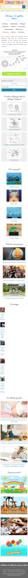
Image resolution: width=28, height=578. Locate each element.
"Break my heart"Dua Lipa (3, 316)
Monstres (6, 27)
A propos (4, 573)
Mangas (22, 24)
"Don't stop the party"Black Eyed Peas (3, 332)
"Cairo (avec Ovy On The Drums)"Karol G (3, 369)
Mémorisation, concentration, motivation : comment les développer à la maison (14, 464)
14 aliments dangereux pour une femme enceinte (14, 442)
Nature (13, 27)
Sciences (13, 10)
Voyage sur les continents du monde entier (14, 261)
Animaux (5, 24)
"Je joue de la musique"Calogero (3, 350)
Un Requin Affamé (14, 186)
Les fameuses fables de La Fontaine (14, 297)
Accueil (2, 10)
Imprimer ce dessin (14, 74)
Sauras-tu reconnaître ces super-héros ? (14, 279)
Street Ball (14, 203)
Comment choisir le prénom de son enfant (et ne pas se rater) (14, 419)
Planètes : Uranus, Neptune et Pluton (14, 144)
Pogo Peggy (14, 220)
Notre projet (10, 573)
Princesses (19, 29)
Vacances (21, 32)
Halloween (14, 24)
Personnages (9, 29)
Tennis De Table (14, 237)
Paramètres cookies (16, 575)
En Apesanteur (14, 159)
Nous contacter (16, 573)
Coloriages (7, 10)
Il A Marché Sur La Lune (14, 113)
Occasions (22, 27)
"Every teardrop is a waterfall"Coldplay (3, 387)
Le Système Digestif (14, 128)
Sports (13, 32)
